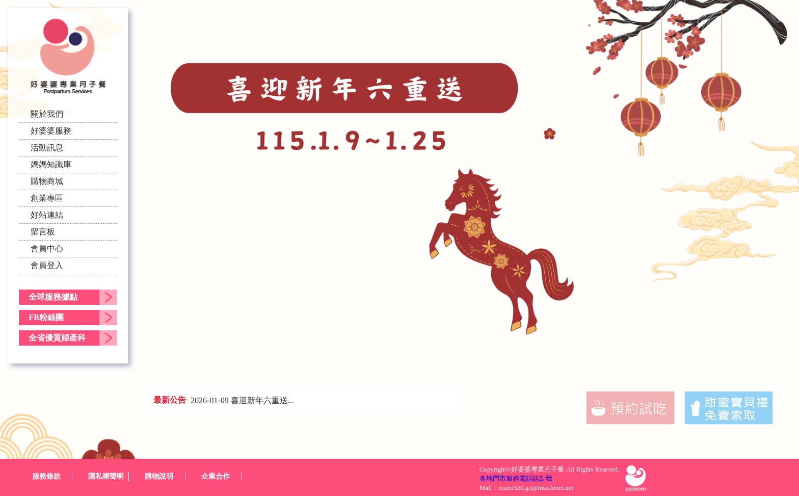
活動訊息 (47, 147)
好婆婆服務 (51, 130)
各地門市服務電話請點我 (516, 478)
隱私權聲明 (106, 476)
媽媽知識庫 (51, 164)
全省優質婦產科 (57, 337)
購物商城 (47, 181)
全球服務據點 (53, 297)
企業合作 (215, 476)
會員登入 (47, 265)
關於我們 (47, 114)
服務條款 (46, 476)
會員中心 (47, 248)
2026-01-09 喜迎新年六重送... (242, 400)
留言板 (43, 231)
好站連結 (47, 215)
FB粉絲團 (46, 317)
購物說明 (159, 476)
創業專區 (47, 198)
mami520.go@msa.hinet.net (535, 487)
